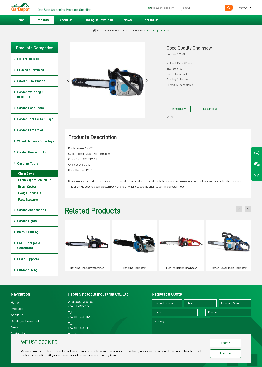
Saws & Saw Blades (29, 81)
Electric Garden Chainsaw (181, 268)
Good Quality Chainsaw (157, 30)
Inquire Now (179, 108)
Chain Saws (138, 30)
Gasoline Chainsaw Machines (87, 268)
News (128, 20)
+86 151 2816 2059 (79, 306)
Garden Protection (28, 130)
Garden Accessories (29, 210)
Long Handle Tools (28, 58)
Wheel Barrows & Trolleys (33, 141)
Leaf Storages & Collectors (26, 245)
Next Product (210, 108)
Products (42, 20)
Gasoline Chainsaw (134, 268)
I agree (225, 342)
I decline (225, 353)
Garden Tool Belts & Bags (33, 119)
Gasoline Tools (123, 30)
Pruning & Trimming (28, 70)
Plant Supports (26, 259)
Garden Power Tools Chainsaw (228, 268)
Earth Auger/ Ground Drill (36, 180)
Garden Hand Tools (28, 108)
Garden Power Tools (29, 152)
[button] (67, 80)
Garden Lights (25, 221)
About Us (66, 20)
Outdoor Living (25, 270)
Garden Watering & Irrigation (28, 94)
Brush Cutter (27, 186)
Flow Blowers (28, 199)
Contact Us (150, 20)
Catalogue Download (98, 20)
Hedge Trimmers (29, 193)
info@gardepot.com (162, 7)
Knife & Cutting (25, 232)
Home (20, 20)
